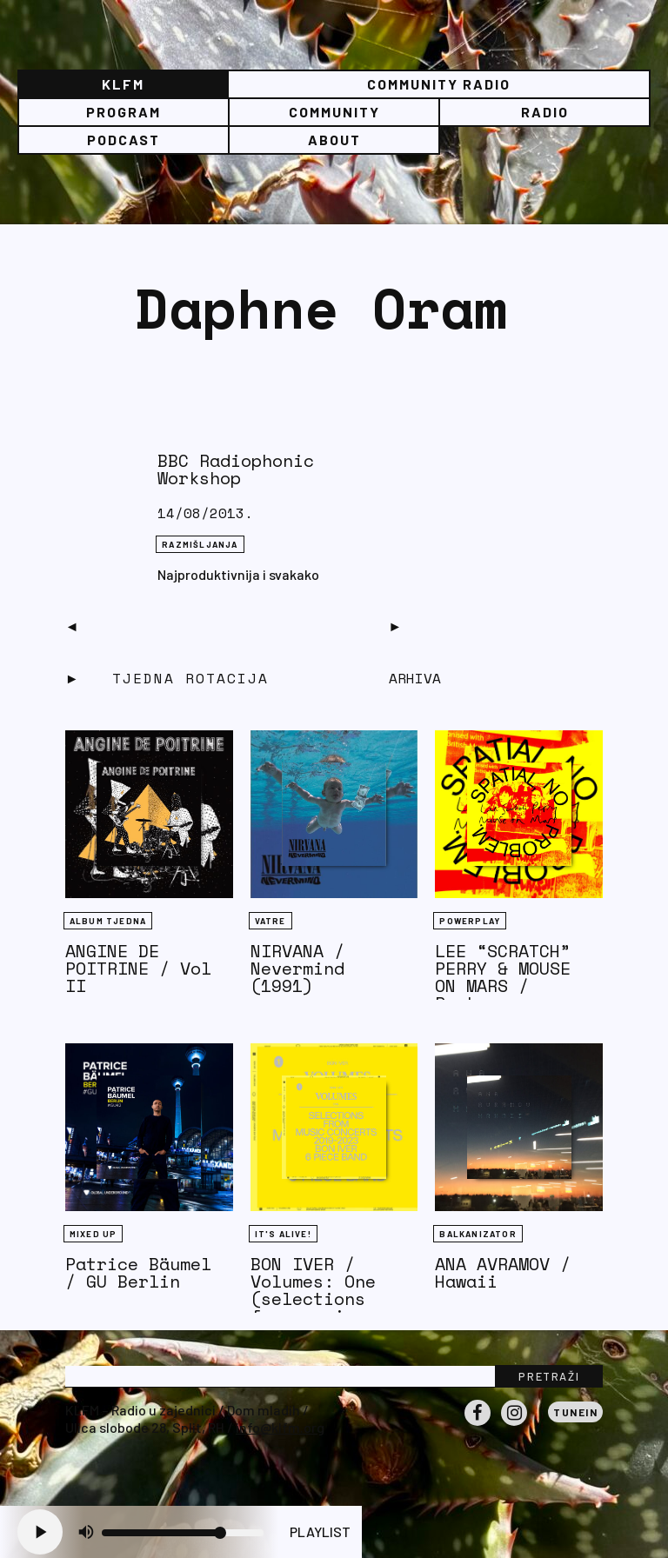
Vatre (270, 920)
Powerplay (469, 920)
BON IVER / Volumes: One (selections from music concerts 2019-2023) (323, 1307)
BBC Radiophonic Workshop (235, 469)
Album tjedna (108, 920)
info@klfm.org (280, 1427)
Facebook (477, 1425)
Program (123, 111)
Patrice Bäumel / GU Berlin (138, 1272)
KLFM (123, 84)
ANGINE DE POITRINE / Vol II (138, 968)
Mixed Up (93, 1233)
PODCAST (123, 139)
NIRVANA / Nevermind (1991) (297, 968)
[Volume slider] (183, 1532)
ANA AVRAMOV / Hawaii (503, 1272)
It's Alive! (283, 1233)
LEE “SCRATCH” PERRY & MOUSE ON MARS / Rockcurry (503, 976)
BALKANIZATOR (477, 1233)
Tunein (575, 1412)
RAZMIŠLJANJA (199, 544)
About (334, 139)
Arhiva (415, 678)
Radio (545, 111)
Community (334, 111)
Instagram (514, 1425)
